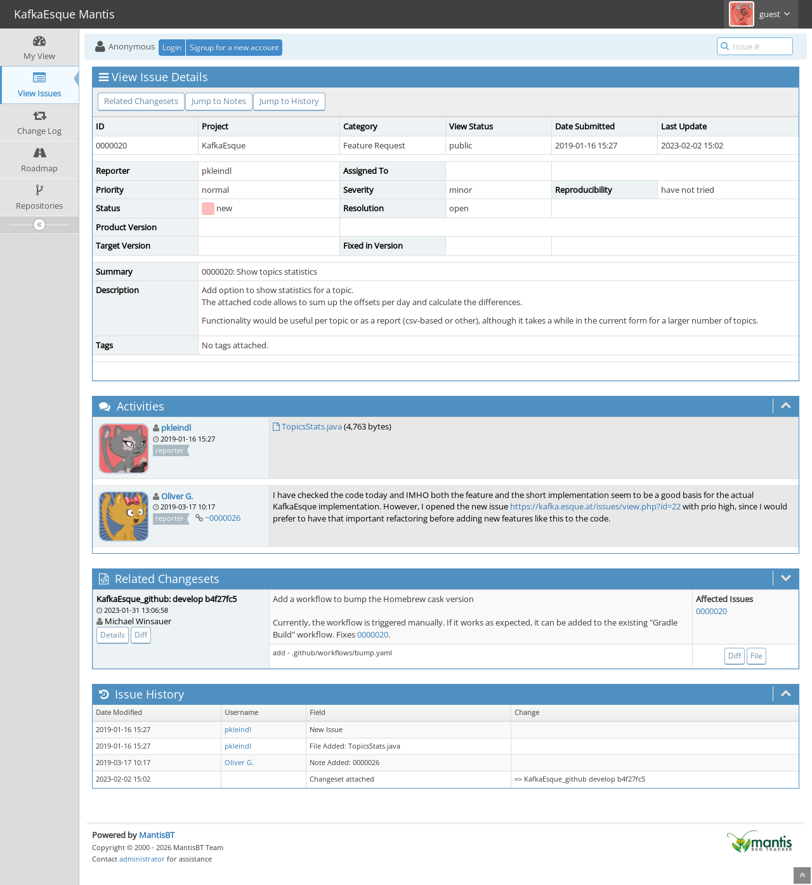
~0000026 (222, 517)
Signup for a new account (234, 47)
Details (112, 634)
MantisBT (156, 835)
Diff (140, 634)
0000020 (372, 634)
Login (171, 47)
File (756, 655)
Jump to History (289, 101)
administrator (142, 858)
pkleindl (176, 427)
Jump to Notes (219, 101)
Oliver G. (177, 496)
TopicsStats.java (312, 426)
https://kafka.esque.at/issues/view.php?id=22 (595, 506)
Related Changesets (141, 101)
